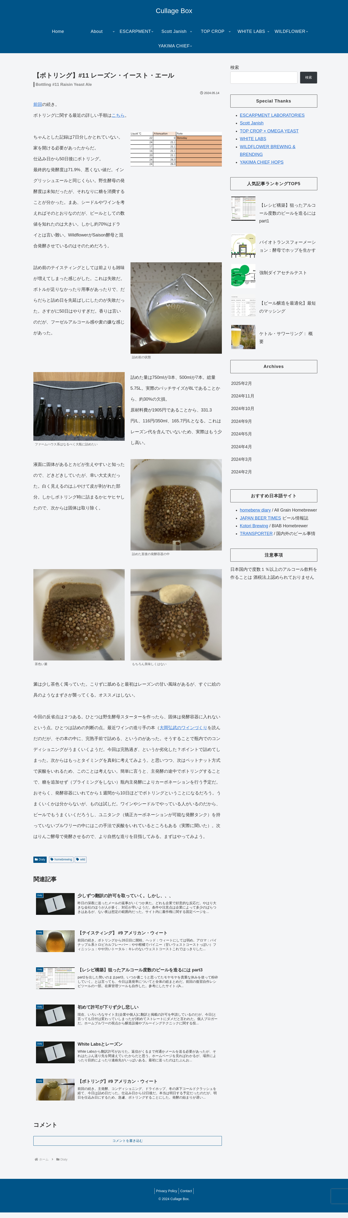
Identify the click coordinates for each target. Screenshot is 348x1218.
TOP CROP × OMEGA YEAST (269, 131)
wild (80, 859)
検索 (234, 67)
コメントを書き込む (127, 1146)
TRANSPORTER (256, 533)
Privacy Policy (165, 1196)
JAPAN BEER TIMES (260, 518)
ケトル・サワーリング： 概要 (286, 337)
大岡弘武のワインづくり (183, 727)
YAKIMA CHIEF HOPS (262, 162)
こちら (118, 115)
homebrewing (61, 859)
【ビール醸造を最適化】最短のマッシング (287, 307)
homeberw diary (255, 510)
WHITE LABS (253, 138)
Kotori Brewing (254, 525)
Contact (187, 1196)
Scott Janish (252, 123)
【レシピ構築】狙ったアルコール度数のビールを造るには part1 (287, 213)
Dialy (40, 859)
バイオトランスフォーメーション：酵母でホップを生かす (287, 246)
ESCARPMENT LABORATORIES (272, 115)
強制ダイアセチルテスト (283, 272)
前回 (37, 104)
